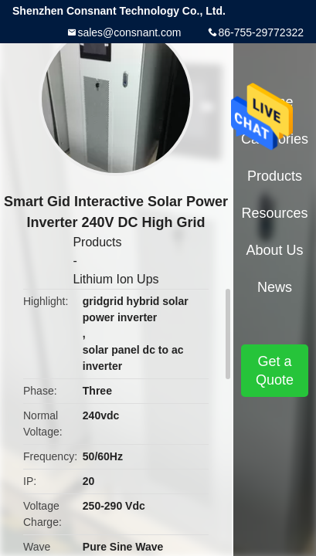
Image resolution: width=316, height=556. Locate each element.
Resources (274, 213)
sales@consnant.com (129, 32)
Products (97, 242)
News (274, 287)
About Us (274, 250)
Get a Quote (275, 371)
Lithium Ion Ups (115, 279)
